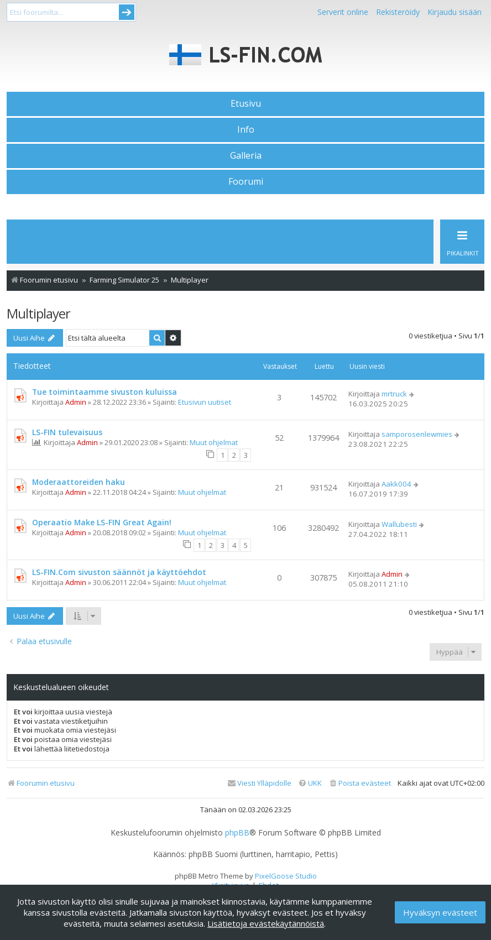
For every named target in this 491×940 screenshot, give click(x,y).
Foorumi (245, 181)
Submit (126, 12)
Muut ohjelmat (214, 442)
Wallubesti (399, 524)
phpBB (237, 833)
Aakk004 (396, 484)
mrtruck (394, 394)
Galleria (246, 155)
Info (245, 129)
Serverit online (342, 12)
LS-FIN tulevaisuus (67, 432)
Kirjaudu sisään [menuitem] (454, 12)
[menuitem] (359, 783)
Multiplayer (38, 313)
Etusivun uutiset (204, 402)
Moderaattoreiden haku (78, 482)
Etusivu (246, 103)
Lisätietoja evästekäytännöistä (265, 923)
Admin (75, 402)
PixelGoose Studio (286, 876)
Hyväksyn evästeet (440, 912)
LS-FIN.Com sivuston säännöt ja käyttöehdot (119, 572)
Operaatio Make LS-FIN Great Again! (101, 522)
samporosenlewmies (417, 434)
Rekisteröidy (398, 12)
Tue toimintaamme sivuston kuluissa (104, 392)
